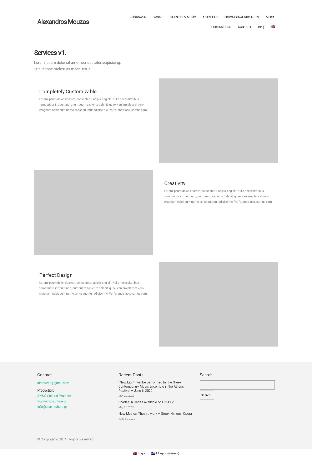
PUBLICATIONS (221, 27)
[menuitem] (273, 26)
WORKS (158, 17)
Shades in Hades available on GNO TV (146, 402)
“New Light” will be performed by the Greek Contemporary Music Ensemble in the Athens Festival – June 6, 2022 (151, 386)
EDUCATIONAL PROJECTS (242, 17)
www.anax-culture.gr (51, 401)
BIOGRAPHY (139, 17)
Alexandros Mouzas (63, 22)
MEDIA (270, 17)
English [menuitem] (142, 453)
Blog (261, 27)
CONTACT (244, 27)
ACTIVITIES (210, 17)
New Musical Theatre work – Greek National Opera (155, 414)
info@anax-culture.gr (52, 407)
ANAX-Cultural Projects (54, 396)
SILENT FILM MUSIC (183, 17)
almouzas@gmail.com (53, 383)
